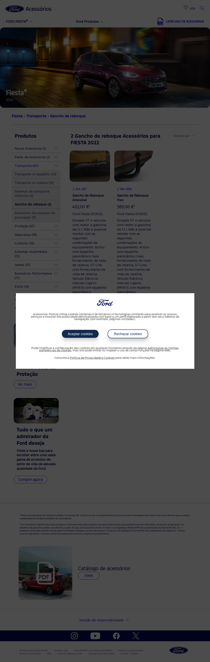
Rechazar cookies (128, 334)
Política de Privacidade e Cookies (92, 358)
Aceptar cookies (80, 334)
